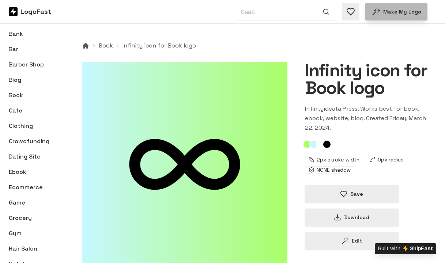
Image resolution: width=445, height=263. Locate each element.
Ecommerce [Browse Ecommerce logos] (26, 187)
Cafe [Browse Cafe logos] (15, 110)
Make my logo (396, 11)
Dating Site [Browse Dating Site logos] (25, 156)
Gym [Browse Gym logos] (15, 233)
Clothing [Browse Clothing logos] (21, 126)
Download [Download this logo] (351, 217)
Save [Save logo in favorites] (351, 194)
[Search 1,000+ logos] (326, 11)
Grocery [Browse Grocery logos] (20, 218)
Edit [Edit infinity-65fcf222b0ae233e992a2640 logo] (352, 240)
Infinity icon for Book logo (159, 45)
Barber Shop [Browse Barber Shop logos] (26, 64)
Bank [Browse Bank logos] (16, 34)
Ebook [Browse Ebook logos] (17, 172)
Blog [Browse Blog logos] (15, 80)
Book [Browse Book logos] (16, 95)
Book (106, 45)
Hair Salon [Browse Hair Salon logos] (23, 248)
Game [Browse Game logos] (17, 202)
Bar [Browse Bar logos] (13, 49)
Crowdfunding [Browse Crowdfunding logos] (29, 141)
